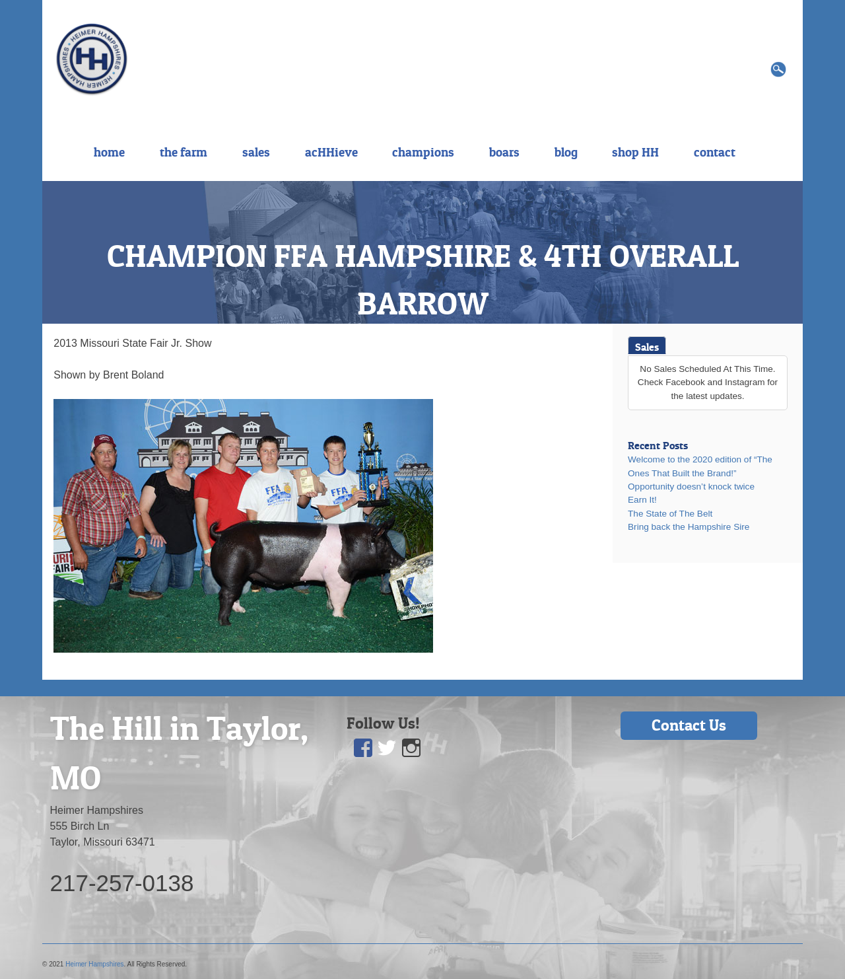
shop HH (635, 152)
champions (423, 152)
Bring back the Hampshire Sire (688, 527)
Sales (647, 346)
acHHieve (331, 152)
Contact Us (689, 725)
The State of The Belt (670, 514)
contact (714, 152)
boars (504, 152)
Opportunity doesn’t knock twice (691, 486)
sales (256, 152)
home (109, 152)
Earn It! (642, 500)
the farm (183, 152)
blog (566, 152)
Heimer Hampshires (94, 964)
